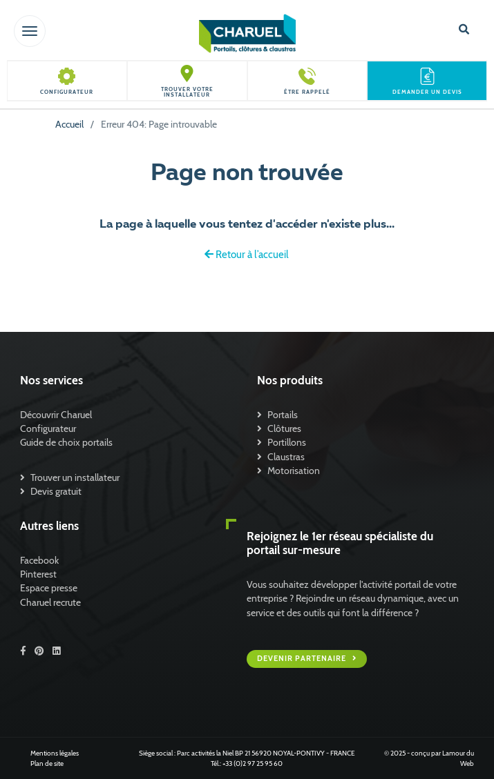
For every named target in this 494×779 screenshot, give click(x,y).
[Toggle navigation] (30, 31)
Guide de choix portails (66, 442)
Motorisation (293, 470)
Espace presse (48, 587)
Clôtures (284, 428)
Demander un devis (427, 92)
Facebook (39, 560)
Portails (282, 414)
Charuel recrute (50, 602)
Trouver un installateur (75, 477)
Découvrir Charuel (56, 414)
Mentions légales (54, 753)
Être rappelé (307, 92)
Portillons (286, 442)
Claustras (286, 456)
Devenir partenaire (302, 658)
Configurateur (66, 92)
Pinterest (38, 574)
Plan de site (47, 763)
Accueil (69, 124)
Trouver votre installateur (187, 92)
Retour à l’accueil (247, 254)
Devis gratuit (56, 491)
